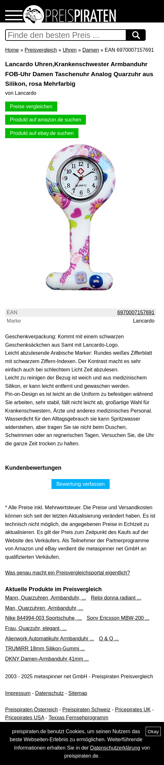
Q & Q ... (109, 638)
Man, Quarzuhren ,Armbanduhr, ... (44, 608)
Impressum (18, 693)
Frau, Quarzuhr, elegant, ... (36, 628)
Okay (153, 731)
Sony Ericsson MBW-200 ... (118, 618)
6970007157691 (136, 312)
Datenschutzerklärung (115, 748)
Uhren (70, 50)
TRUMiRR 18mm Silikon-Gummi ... (45, 648)
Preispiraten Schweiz (86, 709)
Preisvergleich (40, 50)
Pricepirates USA (24, 717)
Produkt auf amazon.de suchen (45, 119)
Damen (90, 50)
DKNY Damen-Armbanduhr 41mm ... (47, 659)
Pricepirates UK (132, 709)
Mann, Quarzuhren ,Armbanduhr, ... (45, 597)
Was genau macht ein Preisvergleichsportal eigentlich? (67, 572)
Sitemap (77, 693)
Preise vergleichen (31, 106)
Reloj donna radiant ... (116, 597)
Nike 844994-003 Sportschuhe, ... (43, 618)
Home (12, 50)
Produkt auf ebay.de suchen (42, 133)
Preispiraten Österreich (31, 709)
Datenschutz (49, 693)
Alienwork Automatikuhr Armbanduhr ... (49, 638)
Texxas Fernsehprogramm (78, 717)
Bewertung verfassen (80, 484)
